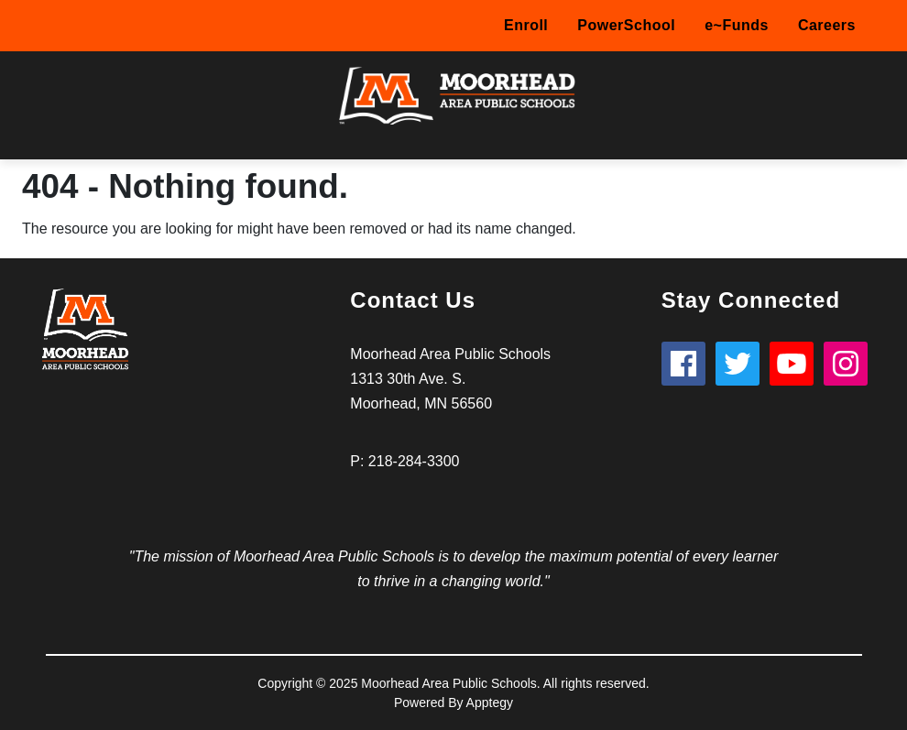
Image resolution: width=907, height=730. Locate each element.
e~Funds (737, 25)
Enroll (526, 25)
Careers (827, 25)
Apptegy (489, 702)
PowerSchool (626, 25)
